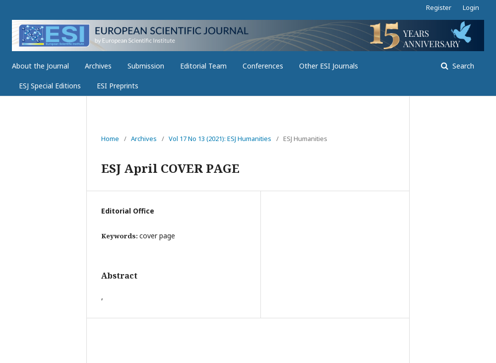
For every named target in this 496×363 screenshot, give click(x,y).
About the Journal (40, 66)
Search (462, 66)
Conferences (263, 66)
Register (438, 7)
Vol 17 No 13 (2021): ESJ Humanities (220, 138)
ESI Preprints (117, 85)
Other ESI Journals (328, 66)
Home (110, 138)
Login (471, 7)
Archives (98, 66)
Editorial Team (203, 66)
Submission (145, 66)
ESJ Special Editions (50, 85)
